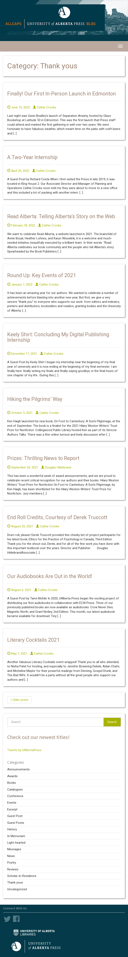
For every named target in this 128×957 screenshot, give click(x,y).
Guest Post (15, 816)
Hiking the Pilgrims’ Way (34, 399)
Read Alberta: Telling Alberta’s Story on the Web (61, 216)
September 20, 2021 (22, 467)
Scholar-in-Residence (21, 876)
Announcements (18, 769)
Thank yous (15, 882)
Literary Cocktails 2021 (33, 640)
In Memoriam (16, 836)
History (12, 829)
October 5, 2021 (20, 413)
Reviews (12, 869)
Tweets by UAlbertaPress (24, 750)
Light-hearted (16, 843)
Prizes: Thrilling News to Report (43, 458)
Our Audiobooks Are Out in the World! (49, 576)
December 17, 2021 (22, 354)
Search (112, 722)
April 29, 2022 (18, 171)
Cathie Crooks (44, 107)
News (11, 856)
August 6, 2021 (19, 590)
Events (11, 802)
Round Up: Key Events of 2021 (41, 275)
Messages (14, 849)
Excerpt (12, 809)
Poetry (11, 862)
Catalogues (15, 789)
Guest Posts (15, 823)
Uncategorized (17, 889)
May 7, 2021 (17, 653)
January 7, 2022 (19, 284)
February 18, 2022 (21, 225)
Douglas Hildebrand (56, 467)
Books (11, 783)
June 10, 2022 (18, 107)
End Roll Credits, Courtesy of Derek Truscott (57, 517)
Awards (12, 776)
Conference (15, 796)
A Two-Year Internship (32, 157)
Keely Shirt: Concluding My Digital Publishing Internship (58, 337)
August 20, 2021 (20, 526)
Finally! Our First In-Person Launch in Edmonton (61, 94)
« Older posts (19, 700)
